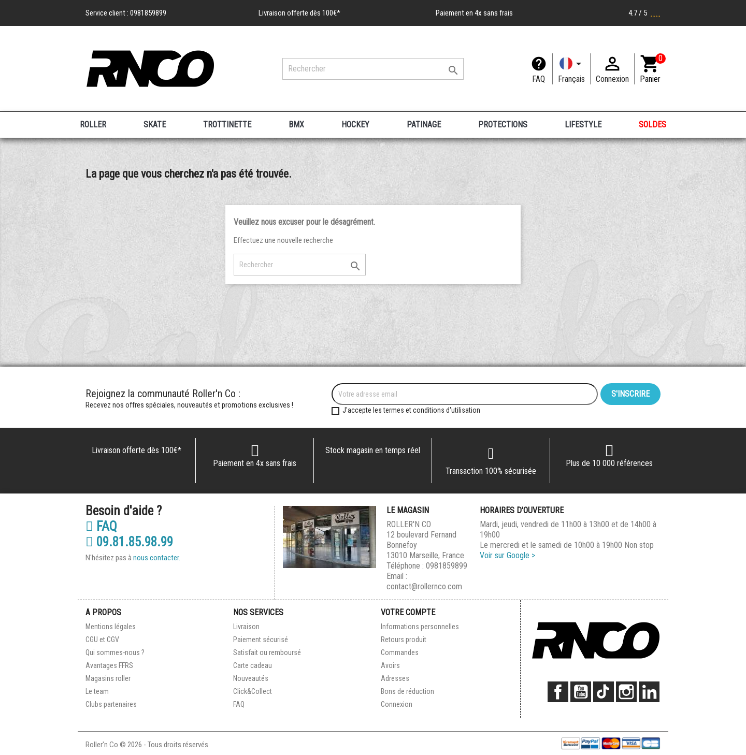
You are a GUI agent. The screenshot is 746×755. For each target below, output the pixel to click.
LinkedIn (649, 691)
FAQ (538, 79)
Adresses (395, 678)
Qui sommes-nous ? (115, 652)
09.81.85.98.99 (129, 542)
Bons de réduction (407, 691)
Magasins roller (108, 678)
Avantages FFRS (109, 665)
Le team (97, 691)
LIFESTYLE (583, 124)
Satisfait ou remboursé (267, 652)
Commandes (400, 652)
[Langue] (571, 68)
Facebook (558, 691)
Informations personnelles (420, 626)
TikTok (603, 691)
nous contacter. (156, 557)
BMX (296, 124)
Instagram (626, 691)
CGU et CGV (102, 639)
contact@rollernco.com (424, 586)
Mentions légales (110, 626)
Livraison (246, 626)
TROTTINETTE (227, 124)
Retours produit (403, 639)
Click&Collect (252, 691)
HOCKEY (355, 124)
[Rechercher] (373, 69)
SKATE (155, 124)
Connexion (396, 704)
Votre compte (408, 612)
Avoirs (390, 665)
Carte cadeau (252, 665)
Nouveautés (250, 678)
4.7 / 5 (644, 13)
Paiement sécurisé (260, 639)
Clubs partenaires (111, 704)
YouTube (580, 691)
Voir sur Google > (507, 555)
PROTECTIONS (502, 124)
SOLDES (652, 124)
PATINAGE (424, 124)
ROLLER (93, 124)
